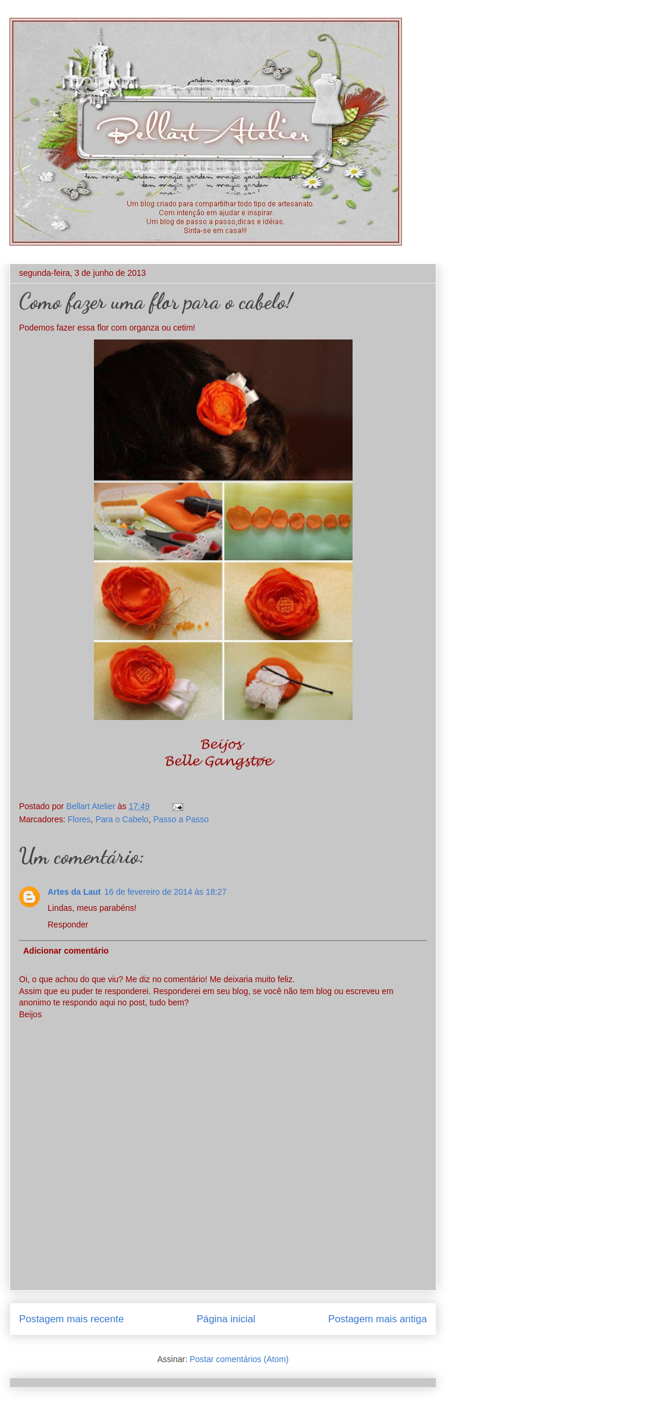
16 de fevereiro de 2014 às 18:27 (165, 892)
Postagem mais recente (71, 1319)
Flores (79, 819)
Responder (68, 924)
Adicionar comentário (66, 950)
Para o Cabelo (122, 819)
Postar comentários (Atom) (239, 1359)
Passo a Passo (181, 819)
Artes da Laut (74, 892)
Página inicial (226, 1319)
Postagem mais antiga (377, 1319)
